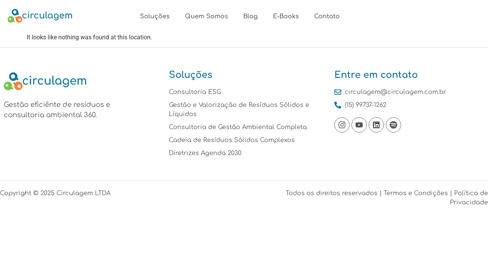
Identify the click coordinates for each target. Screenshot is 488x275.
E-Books (286, 16)
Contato (327, 16)
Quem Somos (206, 16)
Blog (250, 16)
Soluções (155, 16)
